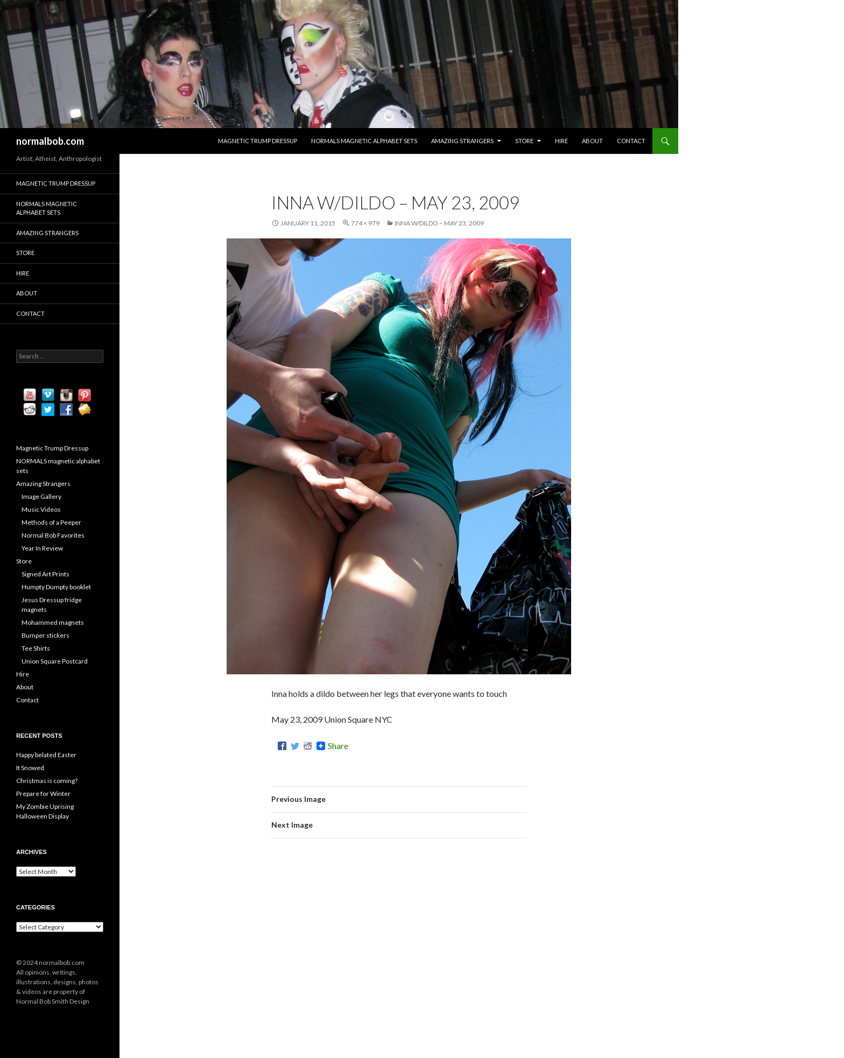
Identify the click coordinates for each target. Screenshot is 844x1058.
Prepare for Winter (43, 793)
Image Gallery (41, 496)
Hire (561, 140)
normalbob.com (50, 141)
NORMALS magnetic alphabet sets (364, 140)
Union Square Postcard (55, 661)
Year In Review (42, 548)
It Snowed (30, 768)
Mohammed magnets (53, 622)
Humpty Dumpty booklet (56, 587)
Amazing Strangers (462, 140)
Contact (631, 140)
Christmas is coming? (47, 781)
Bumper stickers (45, 635)
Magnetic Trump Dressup (257, 140)
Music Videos (41, 509)
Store (524, 140)
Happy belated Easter (46, 755)
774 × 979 (365, 223)
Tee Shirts (36, 648)
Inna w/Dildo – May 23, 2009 (439, 223)
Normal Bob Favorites (53, 535)
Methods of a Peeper (51, 522)
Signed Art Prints (45, 574)
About (592, 140)
